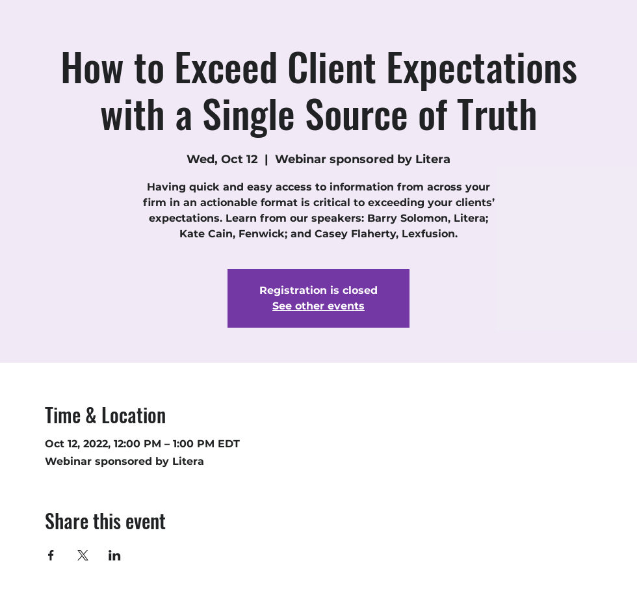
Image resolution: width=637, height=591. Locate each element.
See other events (318, 306)
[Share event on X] (83, 555)
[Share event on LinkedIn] (115, 555)
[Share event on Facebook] (51, 555)
